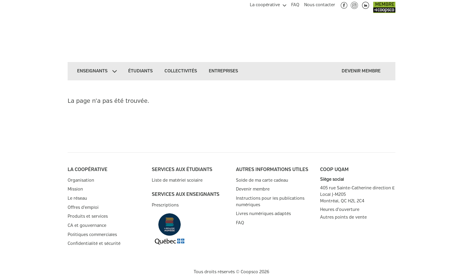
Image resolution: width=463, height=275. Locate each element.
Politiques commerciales (92, 234)
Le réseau (77, 198)
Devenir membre (253, 189)
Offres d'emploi (83, 207)
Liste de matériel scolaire (177, 180)
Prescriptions (165, 205)
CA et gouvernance (87, 225)
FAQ (240, 223)
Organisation (81, 180)
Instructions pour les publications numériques (270, 201)
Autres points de (343, 217)
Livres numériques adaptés (263, 213)
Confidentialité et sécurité (94, 243)
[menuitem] (268, 4)
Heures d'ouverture (339, 209)
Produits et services (88, 216)
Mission (75, 189)
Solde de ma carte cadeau (262, 180)
